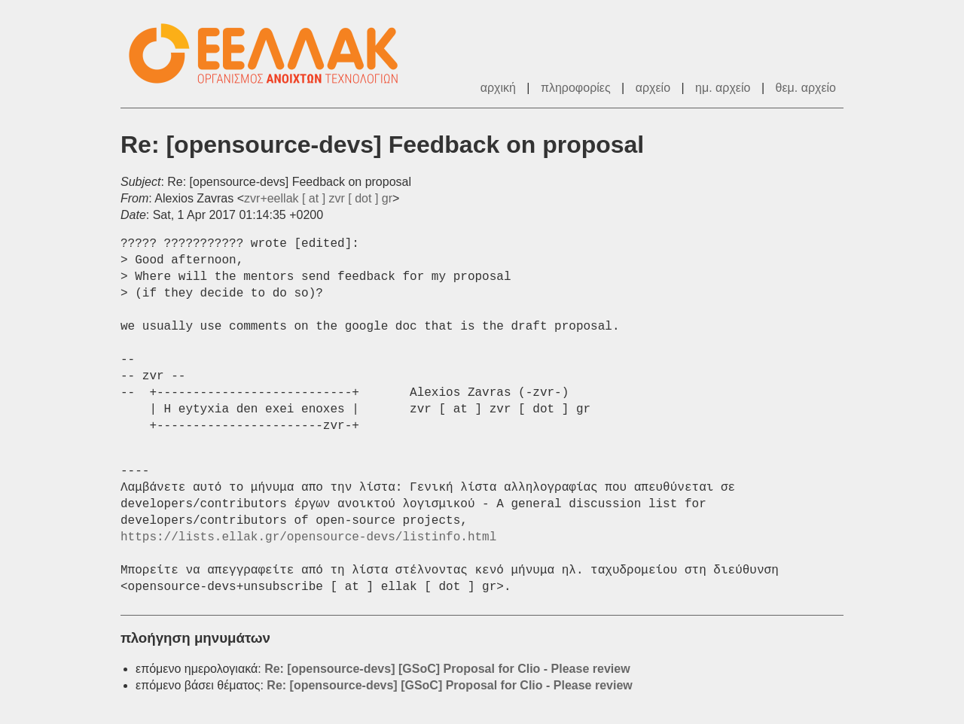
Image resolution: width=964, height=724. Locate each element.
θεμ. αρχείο (806, 87)
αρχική (498, 87)
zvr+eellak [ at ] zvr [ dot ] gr (318, 198)
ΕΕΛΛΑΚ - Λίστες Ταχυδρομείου (271, 54)
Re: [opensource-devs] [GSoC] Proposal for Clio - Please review (447, 668)
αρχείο (653, 87)
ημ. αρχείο (722, 87)
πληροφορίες (576, 87)
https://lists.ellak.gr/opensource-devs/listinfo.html (308, 537)
